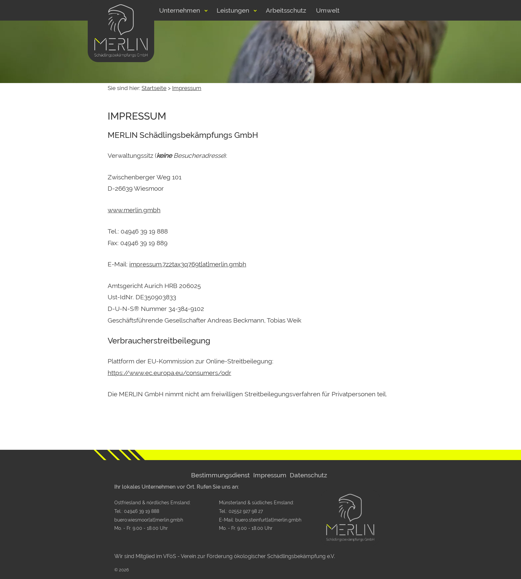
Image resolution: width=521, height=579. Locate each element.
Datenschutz (308, 475)
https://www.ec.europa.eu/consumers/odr (169, 372)
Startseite (154, 88)
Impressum (186, 88)
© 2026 (121, 569)
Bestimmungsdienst (220, 475)
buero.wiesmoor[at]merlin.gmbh (148, 520)
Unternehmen (179, 10)
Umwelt (328, 10)
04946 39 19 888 (141, 511)
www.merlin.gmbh (134, 210)
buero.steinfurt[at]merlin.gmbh (268, 520)
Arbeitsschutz (286, 10)
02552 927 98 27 (246, 511)
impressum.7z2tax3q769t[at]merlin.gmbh (187, 264)
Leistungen (233, 10)
